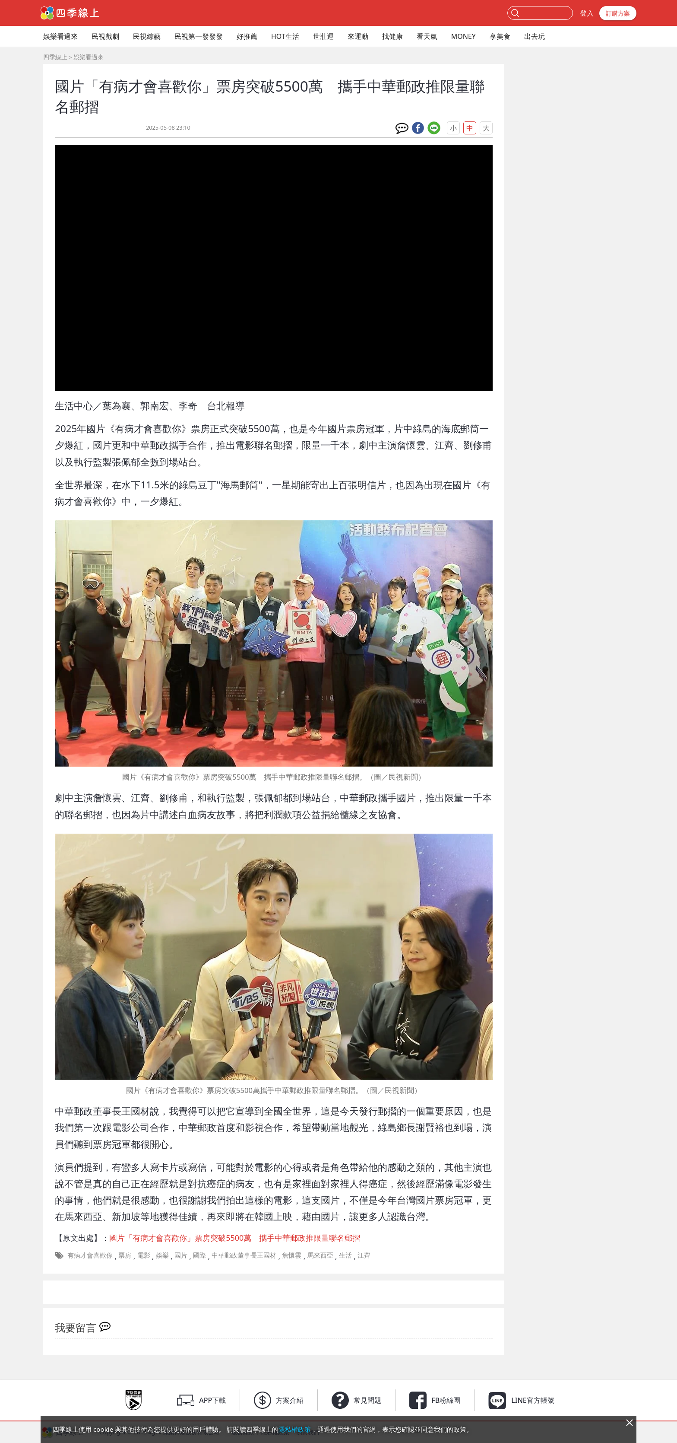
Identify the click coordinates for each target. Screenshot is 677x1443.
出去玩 (534, 36)
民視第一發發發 (198, 36)
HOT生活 (285, 36)
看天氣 (427, 36)
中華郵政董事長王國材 (244, 1255)
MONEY (463, 36)
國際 (199, 1255)
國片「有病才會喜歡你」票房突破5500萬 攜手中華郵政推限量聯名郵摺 (234, 1238)
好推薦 (247, 36)
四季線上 (55, 57)
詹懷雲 (291, 1255)
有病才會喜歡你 (90, 1255)
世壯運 (323, 36)
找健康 (392, 36)
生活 (345, 1255)
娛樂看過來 (60, 36)
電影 (143, 1255)
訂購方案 (618, 13)
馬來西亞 (320, 1255)
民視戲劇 (105, 36)
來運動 (358, 36)
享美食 (500, 36)
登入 (587, 13)
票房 (124, 1255)
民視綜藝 (147, 36)
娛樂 (162, 1255)
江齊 (363, 1255)
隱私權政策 (294, 1429)
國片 (180, 1255)
